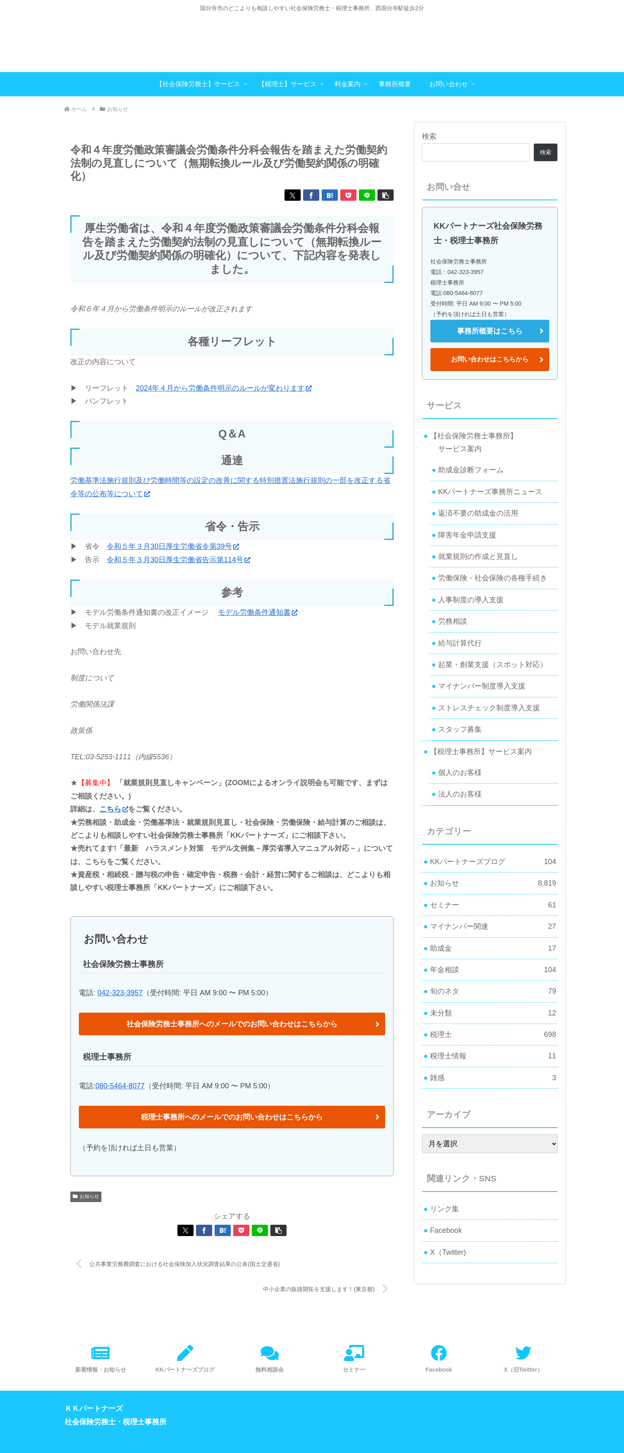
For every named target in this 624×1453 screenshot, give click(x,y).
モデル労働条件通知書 (257, 612)
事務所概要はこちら (490, 331)
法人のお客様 (460, 794)
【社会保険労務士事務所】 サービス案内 (470, 442)
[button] (385, 195)
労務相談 (452, 621)
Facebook (446, 1230)
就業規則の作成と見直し (478, 556)
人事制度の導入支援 (471, 600)
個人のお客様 (460, 773)
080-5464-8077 (120, 1086)
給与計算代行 (460, 643)
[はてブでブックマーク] (330, 195)
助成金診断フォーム (471, 470)
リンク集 (444, 1209)
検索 (429, 136)
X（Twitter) (448, 1252)
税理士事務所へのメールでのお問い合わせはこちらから (232, 1117)
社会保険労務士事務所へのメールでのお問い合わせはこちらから (231, 1024)
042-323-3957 (120, 993)
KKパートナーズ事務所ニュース (490, 492)
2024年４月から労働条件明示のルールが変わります (224, 388)
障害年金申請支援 (467, 535)
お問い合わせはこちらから (490, 359)
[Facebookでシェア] (311, 195)
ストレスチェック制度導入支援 (489, 708)
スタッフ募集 (460, 729)
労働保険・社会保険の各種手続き (492, 578)
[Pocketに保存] (348, 195)
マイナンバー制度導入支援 (481, 686)
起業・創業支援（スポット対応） (492, 665)
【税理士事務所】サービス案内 (481, 752)
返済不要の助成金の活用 (478, 513)
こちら (113, 809)
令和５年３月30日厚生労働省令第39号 (173, 546)
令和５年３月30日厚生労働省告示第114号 (178, 560)
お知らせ (86, 1196)
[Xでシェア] (293, 195)
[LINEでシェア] (367, 195)
